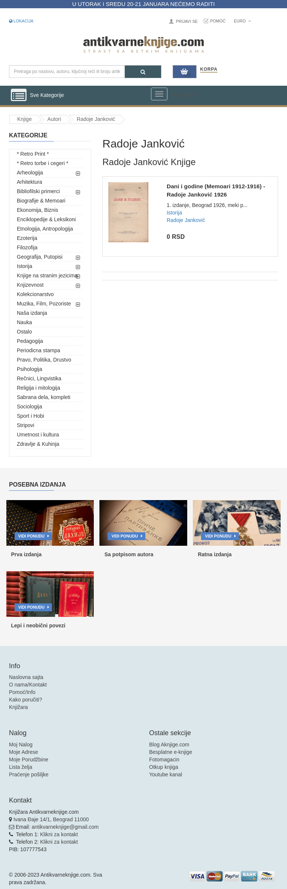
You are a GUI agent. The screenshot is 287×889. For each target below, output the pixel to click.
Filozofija (27, 247)
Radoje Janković (96, 119)
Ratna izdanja (214, 554)
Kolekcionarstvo (35, 294)
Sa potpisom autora (128, 554)
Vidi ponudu (31, 536)
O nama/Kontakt (28, 685)
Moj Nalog (21, 745)
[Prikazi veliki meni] (159, 94)
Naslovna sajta (26, 677)
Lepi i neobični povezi (38, 625)
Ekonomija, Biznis (37, 210)
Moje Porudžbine (28, 759)
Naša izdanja (32, 313)
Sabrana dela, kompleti (43, 397)
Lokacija (21, 21)
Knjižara (18, 707)
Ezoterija (27, 238)
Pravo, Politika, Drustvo (44, 360)
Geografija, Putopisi (39, 257)
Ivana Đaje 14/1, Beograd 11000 (51, 819)
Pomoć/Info (22, 692)
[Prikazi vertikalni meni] (19, 95)
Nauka (24, 322)
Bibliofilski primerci (38, 191)
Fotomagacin (164, 759)
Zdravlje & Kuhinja (38, 444)
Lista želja (20, 767)
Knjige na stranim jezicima (47, 275)
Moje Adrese (23, 752)
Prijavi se (187, 21)
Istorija (24, 266)
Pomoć (218, 21)
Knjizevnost (30, 285)
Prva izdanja (26, 554)
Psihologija (29, 369)
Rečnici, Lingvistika (39, 378)
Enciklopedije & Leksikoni (46, 219)
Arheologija (30, 173)
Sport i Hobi (30, 416)
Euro (242, 21)
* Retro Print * (33, 154)
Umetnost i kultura (38, 435)
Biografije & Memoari (41, 201)
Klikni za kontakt (59, 834)
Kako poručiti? (25, 700)
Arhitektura (29, 182)
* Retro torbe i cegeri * (42, 163)
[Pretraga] (142, 71)
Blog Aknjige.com (169, 745)
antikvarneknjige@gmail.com (65, 827)
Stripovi (25, 425)
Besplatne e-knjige (170, 752)
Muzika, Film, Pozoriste (44, 304)
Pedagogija (30, 341)
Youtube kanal (165, 774)
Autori (54, 119)
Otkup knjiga (163, 767)
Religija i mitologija (38, 388)
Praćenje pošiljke (29, 774)
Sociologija (29, 407)
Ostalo (24, 332)
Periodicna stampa (38, 350)
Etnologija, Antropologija (45, 229)
